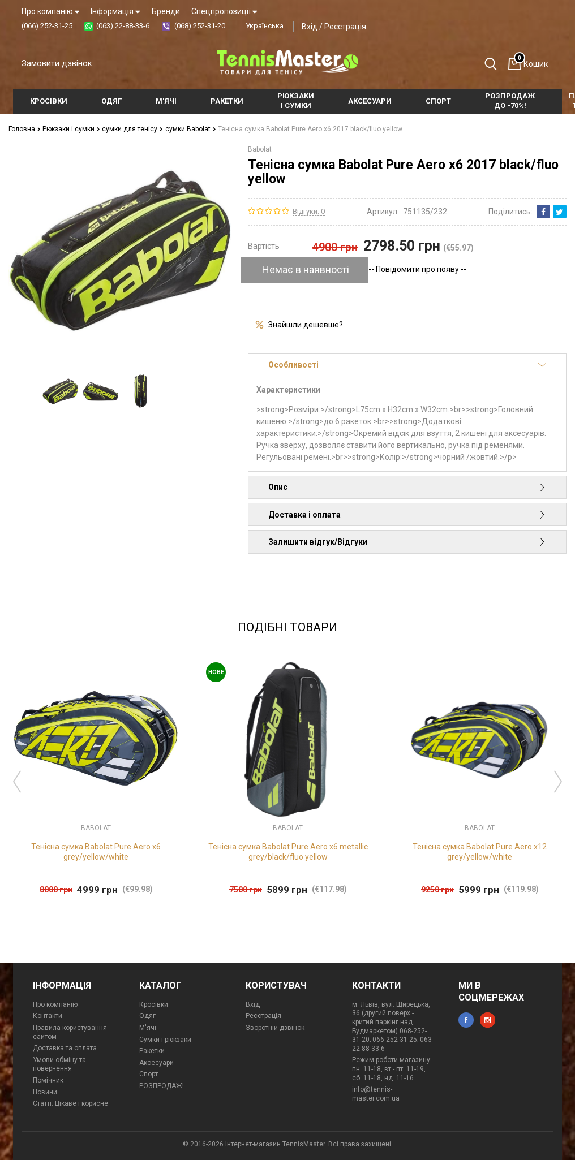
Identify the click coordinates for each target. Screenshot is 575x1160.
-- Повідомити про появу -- (417, 269)
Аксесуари (156, 1063)
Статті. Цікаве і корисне (70, 1103)
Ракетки (152, 1051)
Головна (24, 129)
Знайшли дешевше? (305, 324)
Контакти (47, 1016)
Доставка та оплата (65, 1048)
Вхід (309, 26)
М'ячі (147, 1028)
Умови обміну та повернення (59, 1064)
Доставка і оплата (407, 514)
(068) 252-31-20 (199, 25)
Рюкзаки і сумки (71, 129)
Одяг (147, 1016)
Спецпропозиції (224, 11)
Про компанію (50, 11)
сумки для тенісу (132, 129)
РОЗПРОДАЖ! (161, 1086)
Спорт (148, 1074)
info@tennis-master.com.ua (376, 1093)
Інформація (115, 11)
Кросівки (153, 1004)
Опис (407, 486)
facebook (466, 1020)
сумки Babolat (190, 129)
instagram (487, 1020)
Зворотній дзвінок (275, 1028)
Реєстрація (345, 26)
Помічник (48, 1080)
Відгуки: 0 (309, 211)
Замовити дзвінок (57, 63)
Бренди (166, 11)
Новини (45, 1092)
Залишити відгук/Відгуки (407, 541)
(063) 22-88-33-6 (122, 25)
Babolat (260, 149)
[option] (60, 391)
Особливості (407, 364)
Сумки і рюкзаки (165, 1039)
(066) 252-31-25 (47, 25)
